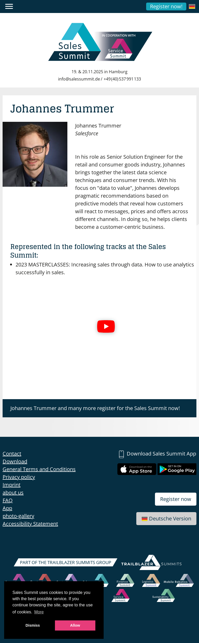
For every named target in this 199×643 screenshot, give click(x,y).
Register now (175, 499)
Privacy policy (19, 476)
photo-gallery (18, 515)
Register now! (166, 6)
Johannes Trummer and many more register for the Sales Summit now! (95, 408)
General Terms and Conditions (39, 469)
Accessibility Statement (30, 523)
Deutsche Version (166, 518)
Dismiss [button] (33, 625)
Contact (12, 453)
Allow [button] (75, 625)
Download (15, 461)
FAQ (8, 500)
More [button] (39, 612)
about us (13, 492)
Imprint (11, 484)
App (7, 508)
